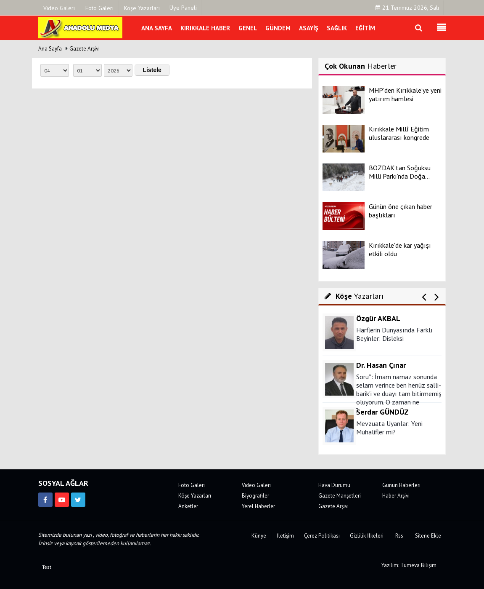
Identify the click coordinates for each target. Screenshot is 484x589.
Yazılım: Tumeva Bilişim (408, 565)
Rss (399, 535)
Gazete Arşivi (84, 48)
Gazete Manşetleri (339, 495)
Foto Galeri (191, 485)
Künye (258, 535)
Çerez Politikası (322, 535)
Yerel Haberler (258, 506)
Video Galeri (256, 485)
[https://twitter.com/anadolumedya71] (78, 500)
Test (46, 567)
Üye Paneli (183, 7)
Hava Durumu (334, 485)
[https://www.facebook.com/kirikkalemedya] (45, 500)
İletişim (285, 535)
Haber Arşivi (396, 495)
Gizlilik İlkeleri (366, 535)
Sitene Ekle (428, 535)
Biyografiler (255, 495)
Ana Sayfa (50, 48)
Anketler (188, 506)
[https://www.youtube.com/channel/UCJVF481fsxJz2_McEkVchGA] (62, 500)
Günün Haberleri (401, 485)
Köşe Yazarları (194, 495)
